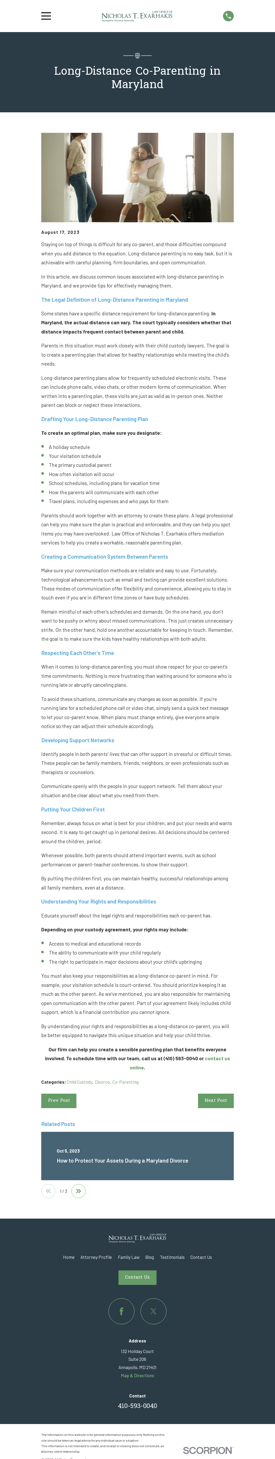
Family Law (128, 1257)
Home (69, 1257)
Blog (149, 1257)
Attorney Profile (96, 1257)
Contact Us (201, 1257)
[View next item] (79, 1191)
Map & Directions (137, 1375)
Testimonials (172, 1257)
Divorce (102, 1081)
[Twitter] (154, 1312)
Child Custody (79, 1081)
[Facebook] (121, 1312)
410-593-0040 (137, 1406)
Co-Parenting (125, 1081)
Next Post (216, 1100)
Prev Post (59, 1100)
